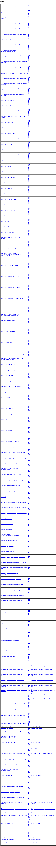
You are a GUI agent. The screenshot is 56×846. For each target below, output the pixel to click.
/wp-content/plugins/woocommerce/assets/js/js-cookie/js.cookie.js (43, 812)
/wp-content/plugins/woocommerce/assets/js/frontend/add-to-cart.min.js (14, 513)
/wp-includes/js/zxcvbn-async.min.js (7, 447)
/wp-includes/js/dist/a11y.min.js (6, 336)
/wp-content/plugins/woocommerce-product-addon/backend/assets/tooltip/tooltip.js (9, 51)
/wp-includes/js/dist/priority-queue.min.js (8, 188)
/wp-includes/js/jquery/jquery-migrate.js (38, 837)
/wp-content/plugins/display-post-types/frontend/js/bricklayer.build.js (13, 458)
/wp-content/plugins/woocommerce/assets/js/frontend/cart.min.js (12, 669)
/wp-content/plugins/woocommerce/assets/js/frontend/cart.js (41, 669)
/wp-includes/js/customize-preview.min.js (8, 325)
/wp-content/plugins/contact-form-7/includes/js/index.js (11, 386)
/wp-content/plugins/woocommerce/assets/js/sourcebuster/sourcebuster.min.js (14, 243)
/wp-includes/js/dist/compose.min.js (7, 182)
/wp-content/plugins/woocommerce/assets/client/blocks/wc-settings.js (13, 138)
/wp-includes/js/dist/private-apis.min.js (8, 177)
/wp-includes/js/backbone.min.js (7, 281)
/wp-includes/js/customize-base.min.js (8, 331)
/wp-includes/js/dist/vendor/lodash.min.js (8, 160)
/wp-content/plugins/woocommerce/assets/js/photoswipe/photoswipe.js (43, 694)
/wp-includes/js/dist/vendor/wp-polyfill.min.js (9, 430)
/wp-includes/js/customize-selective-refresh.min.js (10, 270)
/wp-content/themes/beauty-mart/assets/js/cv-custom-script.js (12, 474)
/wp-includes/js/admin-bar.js (36, 823)
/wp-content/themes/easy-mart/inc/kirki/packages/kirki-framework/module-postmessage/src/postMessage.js (11, 309)
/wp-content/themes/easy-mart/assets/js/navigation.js (10, 485)
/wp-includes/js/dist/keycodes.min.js (7, 193)
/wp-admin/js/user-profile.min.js (7, 397)
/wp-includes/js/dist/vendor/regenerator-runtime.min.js (11, 436)
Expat (29, 665)
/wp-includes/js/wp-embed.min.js (7, 775)
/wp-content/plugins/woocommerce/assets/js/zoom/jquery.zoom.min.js (13, 78)
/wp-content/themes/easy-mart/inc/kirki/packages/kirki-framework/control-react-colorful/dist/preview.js (11, 315)
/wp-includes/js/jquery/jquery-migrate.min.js (9, 540)
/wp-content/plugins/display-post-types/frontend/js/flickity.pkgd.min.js (14, 248)
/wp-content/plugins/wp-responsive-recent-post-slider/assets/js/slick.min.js (9, 469)
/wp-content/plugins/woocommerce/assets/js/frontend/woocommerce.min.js (14, 502)
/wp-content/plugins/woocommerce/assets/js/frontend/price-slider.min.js (14, 347)
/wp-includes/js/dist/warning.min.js (7, 100)
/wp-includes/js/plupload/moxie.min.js (8, 748)
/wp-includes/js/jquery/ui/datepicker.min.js (8, 39)
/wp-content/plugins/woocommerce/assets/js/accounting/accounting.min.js (13, 353)
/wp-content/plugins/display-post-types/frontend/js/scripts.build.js (13, 452)
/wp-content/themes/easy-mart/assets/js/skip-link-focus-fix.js (12, 480)
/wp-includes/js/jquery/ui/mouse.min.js (8, 369)
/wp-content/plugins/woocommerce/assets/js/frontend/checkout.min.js (13, 6)
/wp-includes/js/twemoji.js (35, 842)
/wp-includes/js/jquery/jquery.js (36, 839)
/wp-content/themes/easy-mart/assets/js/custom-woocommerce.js (12, 491)
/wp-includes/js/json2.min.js (6, 380)
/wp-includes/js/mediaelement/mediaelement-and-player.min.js (12, 303)
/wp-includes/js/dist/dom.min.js (6, 221)
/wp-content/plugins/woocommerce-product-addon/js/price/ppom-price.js (14, 28)
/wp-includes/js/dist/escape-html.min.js (8, 210)
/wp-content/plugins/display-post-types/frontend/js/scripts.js (41, 753)
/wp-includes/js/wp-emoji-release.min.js (8, 551)
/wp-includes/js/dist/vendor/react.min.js (8, 232)
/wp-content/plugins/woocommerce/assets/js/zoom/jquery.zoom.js (43, 700)
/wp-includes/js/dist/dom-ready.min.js (8, 342)
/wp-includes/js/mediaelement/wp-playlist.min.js (10, 276)
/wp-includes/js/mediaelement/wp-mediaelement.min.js (11, 292)
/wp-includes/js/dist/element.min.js (7, 204)
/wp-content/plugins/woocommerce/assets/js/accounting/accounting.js (42, 719)
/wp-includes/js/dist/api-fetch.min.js (7, 144)
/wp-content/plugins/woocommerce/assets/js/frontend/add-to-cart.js (43, 815)
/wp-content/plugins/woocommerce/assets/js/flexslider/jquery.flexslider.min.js (14, 73)
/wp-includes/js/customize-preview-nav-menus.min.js (10, 259)
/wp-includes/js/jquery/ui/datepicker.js (37, 726)
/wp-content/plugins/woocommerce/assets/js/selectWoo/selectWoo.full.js (43, 666)
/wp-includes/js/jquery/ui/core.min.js (7, 375)
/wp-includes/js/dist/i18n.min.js (6, 419)
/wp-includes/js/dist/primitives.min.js (7, 105)
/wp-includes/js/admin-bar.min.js (7, 524)
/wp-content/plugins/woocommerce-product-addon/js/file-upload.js (13, 709)
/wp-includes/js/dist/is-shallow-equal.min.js (9, 199)
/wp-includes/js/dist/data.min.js (6, 166)
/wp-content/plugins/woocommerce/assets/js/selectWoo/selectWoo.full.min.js (14, 23)
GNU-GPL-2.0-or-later (29, 697)
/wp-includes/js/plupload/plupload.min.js (8, 742)
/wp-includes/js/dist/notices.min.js (7, 122)
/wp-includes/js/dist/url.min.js (6, 149)
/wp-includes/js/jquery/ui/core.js (36, 728)
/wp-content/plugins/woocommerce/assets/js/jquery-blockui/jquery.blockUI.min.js (10, 519)
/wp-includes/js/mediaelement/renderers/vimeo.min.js (10, 287)
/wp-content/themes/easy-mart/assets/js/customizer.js (10, 320)
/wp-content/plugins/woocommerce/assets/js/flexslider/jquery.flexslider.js (43, 697)
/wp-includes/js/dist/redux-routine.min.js (8, 171)
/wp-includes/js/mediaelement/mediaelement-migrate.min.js (12, 298)
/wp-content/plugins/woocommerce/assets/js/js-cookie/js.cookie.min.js (14, 507)
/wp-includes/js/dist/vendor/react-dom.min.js (9, 215)
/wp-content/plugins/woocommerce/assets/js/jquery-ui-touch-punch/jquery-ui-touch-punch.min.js (12, 359)
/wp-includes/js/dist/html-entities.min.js (8, 127)
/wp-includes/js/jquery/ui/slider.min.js (8, 364)
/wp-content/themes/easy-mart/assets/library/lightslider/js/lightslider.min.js (10, 535)
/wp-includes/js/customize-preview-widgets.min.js (10, 265)
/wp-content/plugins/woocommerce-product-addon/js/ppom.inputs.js (13, 34)
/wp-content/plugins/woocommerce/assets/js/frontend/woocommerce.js (43, 809)
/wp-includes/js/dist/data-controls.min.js (8, 133)
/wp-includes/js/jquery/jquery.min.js (7, 546)
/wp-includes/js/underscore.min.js (7, 408)
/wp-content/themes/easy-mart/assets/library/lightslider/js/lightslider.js (39, 834)
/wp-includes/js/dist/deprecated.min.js (8, 226)
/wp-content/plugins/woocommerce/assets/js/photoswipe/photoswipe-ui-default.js (43, 690)
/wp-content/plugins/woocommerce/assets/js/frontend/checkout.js (42, 661)
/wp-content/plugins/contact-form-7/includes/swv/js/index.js (12, 391)
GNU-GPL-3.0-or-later (29, 6)
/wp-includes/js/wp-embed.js (36, 775)
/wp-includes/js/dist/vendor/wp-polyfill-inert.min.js (10, 441)
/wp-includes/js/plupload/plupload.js (37, 742)
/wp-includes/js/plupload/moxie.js (37, 748)
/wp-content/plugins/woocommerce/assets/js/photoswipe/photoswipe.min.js (14, 67)
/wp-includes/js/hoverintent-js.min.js (7, 529)
